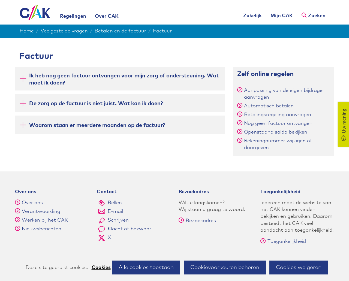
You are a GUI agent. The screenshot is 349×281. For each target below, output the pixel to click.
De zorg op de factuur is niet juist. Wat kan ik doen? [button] (96, 103)
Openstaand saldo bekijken (275, 132)
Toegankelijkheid (283, 241)
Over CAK (107, 16)
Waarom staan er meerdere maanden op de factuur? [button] (97, 125)
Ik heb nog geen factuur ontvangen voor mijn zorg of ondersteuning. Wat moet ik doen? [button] (124, 79)
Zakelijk (252, 15)
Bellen (115, 202)
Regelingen (73, 16)
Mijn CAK (281, 15)
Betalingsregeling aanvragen (277, 114)
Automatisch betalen (269, 106)
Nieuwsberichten (41, 228)
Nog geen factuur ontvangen (278, 123)
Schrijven (118, 220)
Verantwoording (41, 211)
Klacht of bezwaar (129, 228)
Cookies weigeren (298, 267)
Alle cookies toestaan (146, 267)
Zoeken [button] (317, 15)
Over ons (32, 202)
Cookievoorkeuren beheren (224, 267)
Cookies (101, 267)
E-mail (115, 211)
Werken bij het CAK (45, 220)
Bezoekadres (197, 220)
